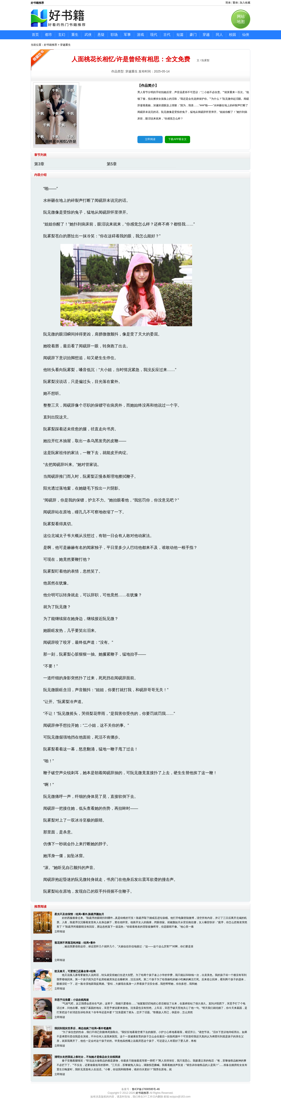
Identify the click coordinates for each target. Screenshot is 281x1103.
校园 (232, 34)
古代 (166, 34)
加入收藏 (245, 2)
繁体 (235, 2)
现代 (153, 34)
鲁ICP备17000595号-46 (146, 1089)
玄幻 (61, 34)
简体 (228, 2)
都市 (48, 34)
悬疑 (100, 34)
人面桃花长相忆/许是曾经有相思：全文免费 (131, 59)
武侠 (88, 34)
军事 (127, 34)
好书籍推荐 (50, 44)
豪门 (193, 34)
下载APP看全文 (177, 139)
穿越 (206, 34)
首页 (35, 34)
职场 (114, 34)
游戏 (140, 34)
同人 (219, 34)
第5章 (112, 164)
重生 (74, 34)
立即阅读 (150, 139)
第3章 (39, 164)
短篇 (180, 34)
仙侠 (245, 34)
